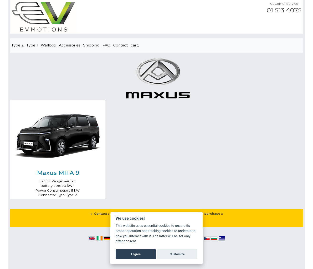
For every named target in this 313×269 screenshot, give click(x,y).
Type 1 (32, 45)
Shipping (91, 45)
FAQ (106, 45)
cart (135, 45)
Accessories (69, 45)
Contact (120, 45)
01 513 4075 (284, 10)
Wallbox (48, 45)
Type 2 (17, 45)
